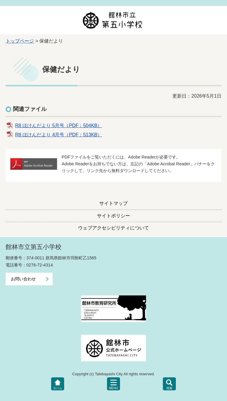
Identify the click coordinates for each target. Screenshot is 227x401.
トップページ (20, 40)
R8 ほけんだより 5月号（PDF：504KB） (58, 125)
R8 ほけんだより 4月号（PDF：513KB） (58, 134)
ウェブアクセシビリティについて (113, 227)
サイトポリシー (113, 215)
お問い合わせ (23, 279)
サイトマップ (113, 203)
